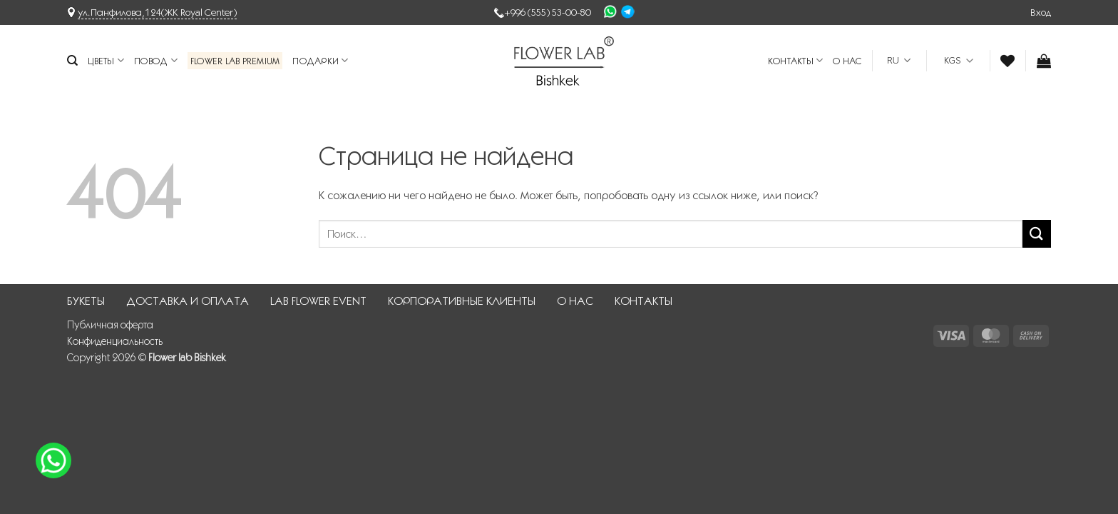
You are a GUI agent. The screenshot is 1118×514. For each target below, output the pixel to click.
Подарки (320, 60)
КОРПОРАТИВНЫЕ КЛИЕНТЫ (461, 301)
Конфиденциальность (115, 341)
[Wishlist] (1007, 60)
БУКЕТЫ (86, 301)
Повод (156, 60)
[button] (1040, 12)
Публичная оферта (110, 325)
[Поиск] (72, 60)
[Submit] (1036, 234)
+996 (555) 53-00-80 (547, 12)
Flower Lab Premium (235, 61)
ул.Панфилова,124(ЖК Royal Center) (157, 12)
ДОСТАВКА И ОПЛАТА (187, 301)
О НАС (847, 61)
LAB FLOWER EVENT (318, 301)
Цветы (106, 60)
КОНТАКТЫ (796, 60)
